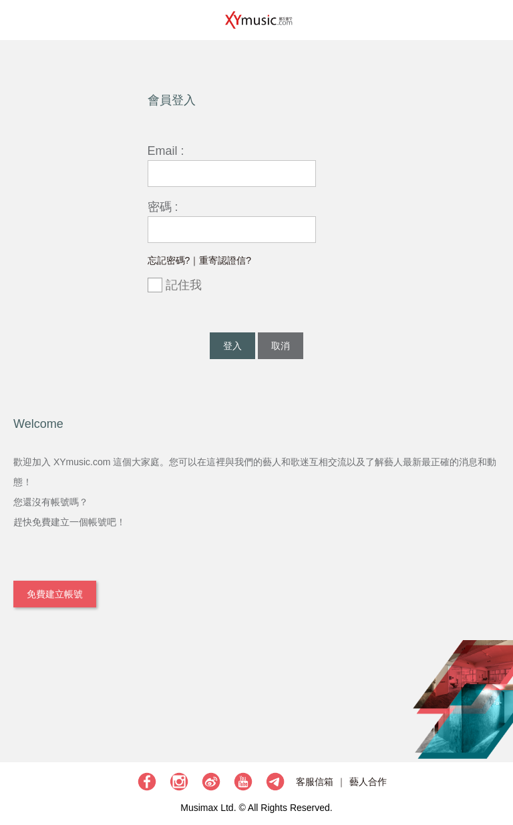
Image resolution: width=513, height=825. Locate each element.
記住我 (175, 285)
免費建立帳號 (55, 594)
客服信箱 (314, 781)
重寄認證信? (225, 260)
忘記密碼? (169, 260)
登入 (232, 345)
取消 (280, 345)
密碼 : (163, 207)
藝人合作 (368, 781)
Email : (166, 151)
